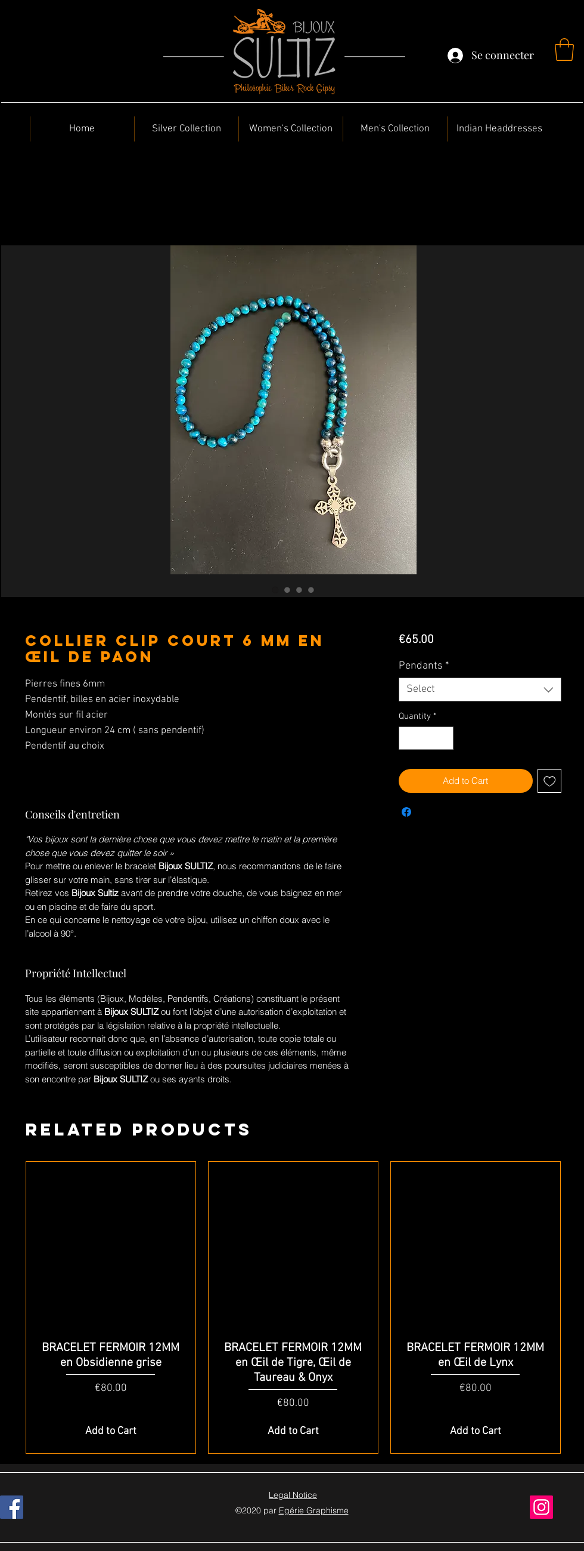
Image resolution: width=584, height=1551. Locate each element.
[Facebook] (11, 1507)
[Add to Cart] (111, 1431)
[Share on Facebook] (406, 812)
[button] (564, 49)
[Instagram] (541, 1507)
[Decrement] (408, 738)
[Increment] (444, 738)
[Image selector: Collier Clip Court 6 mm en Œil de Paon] (275, 590)
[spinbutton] (426, 738)
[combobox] (480, 689)
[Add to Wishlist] (550, 781)
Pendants (424, 666)
